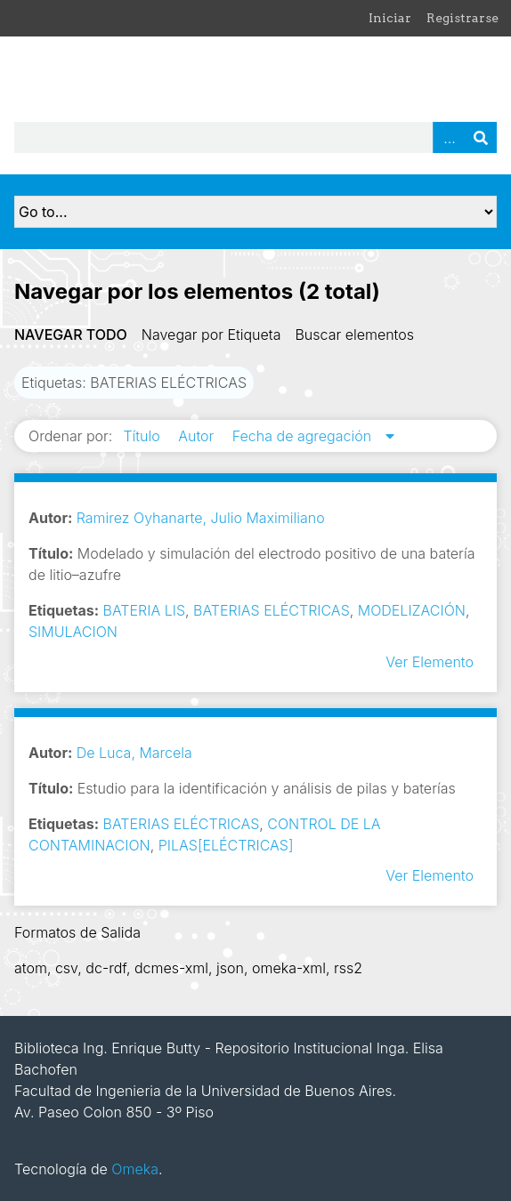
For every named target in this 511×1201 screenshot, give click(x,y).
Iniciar (390, 18)
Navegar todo (70, 334)
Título (143, 436)
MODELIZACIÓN (412, 610)
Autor (198, 436)
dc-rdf (105, 968)
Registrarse (462, 18)
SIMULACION (73, 632)
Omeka (134, 1169)
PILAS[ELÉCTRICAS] (226, 845)
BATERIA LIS (144, 610)
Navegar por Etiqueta (211, 334)
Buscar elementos (354, 334)
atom (30, 968)
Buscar (481, 137)
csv (66, 968)
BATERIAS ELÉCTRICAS (271, 610)
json (230, 968)
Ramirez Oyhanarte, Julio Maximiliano (201, 518)
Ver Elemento (429, 662)
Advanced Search (449, 137)
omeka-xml (289, 968)
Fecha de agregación (304, 436)
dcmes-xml (171, 968)
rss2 (348, 968)
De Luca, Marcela (134, 753)
